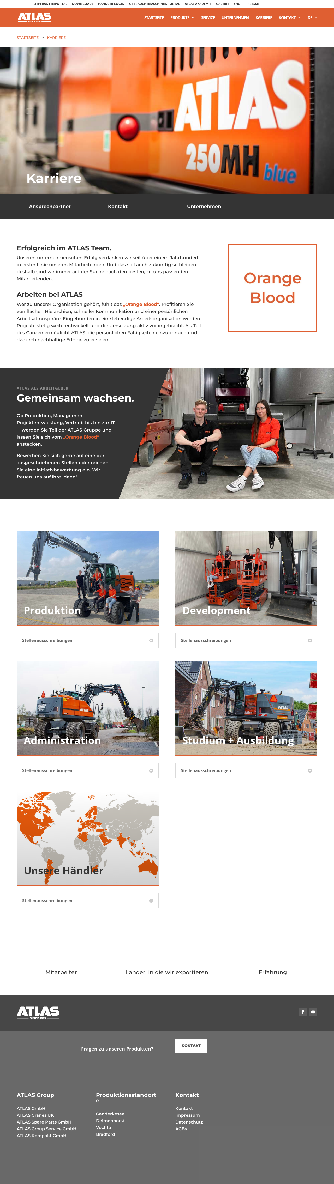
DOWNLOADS (82, 4)
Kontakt (287, 18)
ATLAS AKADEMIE (198, 4)
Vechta (103, 1127)
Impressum (187, 1115)
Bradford (105, 1134)
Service (208, 18)
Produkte (179, 18)
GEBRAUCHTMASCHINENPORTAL (154, 4)
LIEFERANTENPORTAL (50, 4)
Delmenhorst (110, 1120)
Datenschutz (189, 1122)
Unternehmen (235, 18)
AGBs (181, 1128)
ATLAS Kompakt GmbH (42, 1135)
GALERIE (222, 4)
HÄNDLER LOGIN (111, 4)
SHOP (238, 4)
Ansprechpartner (50, 206)
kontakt (191, 1045)
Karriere (263, 18)
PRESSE (253, 4)
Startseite (154, 18)
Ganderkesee (110, 1114)
